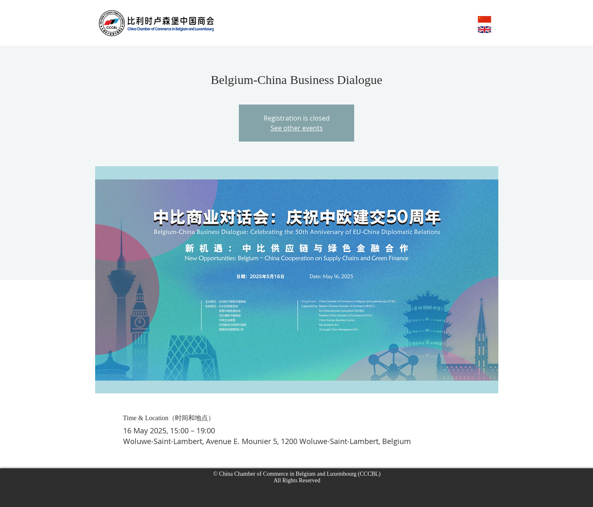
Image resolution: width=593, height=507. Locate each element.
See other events (297, 128)
